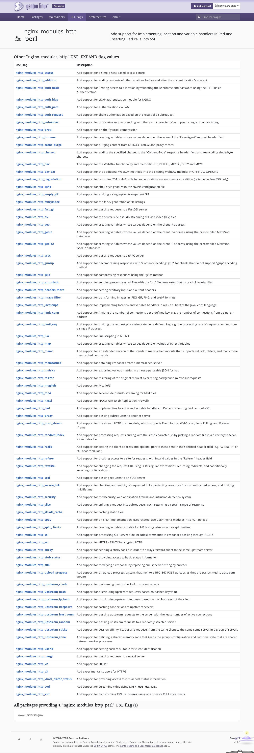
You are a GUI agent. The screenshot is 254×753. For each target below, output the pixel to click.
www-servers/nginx (30, 715)
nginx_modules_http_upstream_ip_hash (42, 599)
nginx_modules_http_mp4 (33, 393)
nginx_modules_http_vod (33, 686)
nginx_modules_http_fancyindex (38, 202)
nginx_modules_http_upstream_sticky (41, 629)
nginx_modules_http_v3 (32, 671)
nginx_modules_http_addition (36, 80)
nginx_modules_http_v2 (32, 664)
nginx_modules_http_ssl (32, 542)
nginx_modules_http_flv (32, 217)
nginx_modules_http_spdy (33, 519)
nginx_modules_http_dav (33, 164)
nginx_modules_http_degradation (38, 179)
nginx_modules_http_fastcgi (35, 209)
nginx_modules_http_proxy (34, 416)
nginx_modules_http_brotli (34, 130)
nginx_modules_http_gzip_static (37, 282)
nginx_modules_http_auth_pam (37, 107)
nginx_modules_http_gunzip (35, 263)
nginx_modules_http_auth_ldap (37, 99)
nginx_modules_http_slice (33, 504)
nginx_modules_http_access (34, 73)
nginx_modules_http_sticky (34, 550)
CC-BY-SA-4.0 (100, 745)
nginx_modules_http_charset (35, 152)
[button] (202, 6)
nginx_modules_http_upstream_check (41, 584)
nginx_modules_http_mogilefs (36, 385)
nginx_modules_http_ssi (32, 535)
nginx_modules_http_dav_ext (35, 171)
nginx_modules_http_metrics (35, 370)
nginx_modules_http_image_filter (38, 297)
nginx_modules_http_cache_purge (39, 145)
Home (21, 17)
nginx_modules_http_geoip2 (35, 244)
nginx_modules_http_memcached (38, 363)
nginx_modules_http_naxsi (34, 400)
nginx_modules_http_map (33, 343)
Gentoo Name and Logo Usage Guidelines (141, 745)
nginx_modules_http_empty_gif (37, 194)
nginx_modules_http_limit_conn (37, 312)
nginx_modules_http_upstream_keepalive (44, 607)
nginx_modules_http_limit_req (36, 324)
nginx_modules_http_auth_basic (37, 88)
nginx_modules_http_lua (32, 336)
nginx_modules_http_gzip (33, 275)
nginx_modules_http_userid (34, 649)
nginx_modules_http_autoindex (37, 122)
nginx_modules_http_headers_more (40, 290)
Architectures (98, 17)
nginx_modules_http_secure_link (38, 485)
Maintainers (57, 17)
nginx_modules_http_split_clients (38, 527)
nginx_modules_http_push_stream (39, 423)
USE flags (77, 17)
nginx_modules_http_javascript (37, 305)
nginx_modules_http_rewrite (35, 466)
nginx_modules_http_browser (36, 137)
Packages (37, 17)
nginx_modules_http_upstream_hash (41, 592)
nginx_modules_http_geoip (34, 232)
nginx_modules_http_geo (33, 224)
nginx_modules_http (50, 31)
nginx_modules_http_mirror (35, 378)
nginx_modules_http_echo (33, 187)
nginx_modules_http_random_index (40, 435)
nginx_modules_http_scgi (33, 478)
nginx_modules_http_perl (33, 408)
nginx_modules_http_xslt (33, 694)
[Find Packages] (221, 17)
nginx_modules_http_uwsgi (34, 656)
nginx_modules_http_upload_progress (41, 572)
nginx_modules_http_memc (34, 351)
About (116, 17)
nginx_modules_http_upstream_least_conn (45, 614)
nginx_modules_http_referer (35, 458)
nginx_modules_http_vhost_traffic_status (44, 679)
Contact (235, 738)
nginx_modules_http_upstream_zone (41, 637)
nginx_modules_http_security (36, 497)
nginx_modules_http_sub (33, 565)
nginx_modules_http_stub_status (38, 557)
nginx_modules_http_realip (34, 447)
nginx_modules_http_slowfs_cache (39, 512)
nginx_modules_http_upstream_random (43, 622)
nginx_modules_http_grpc (33, 255)
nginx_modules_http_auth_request (39, 114)
